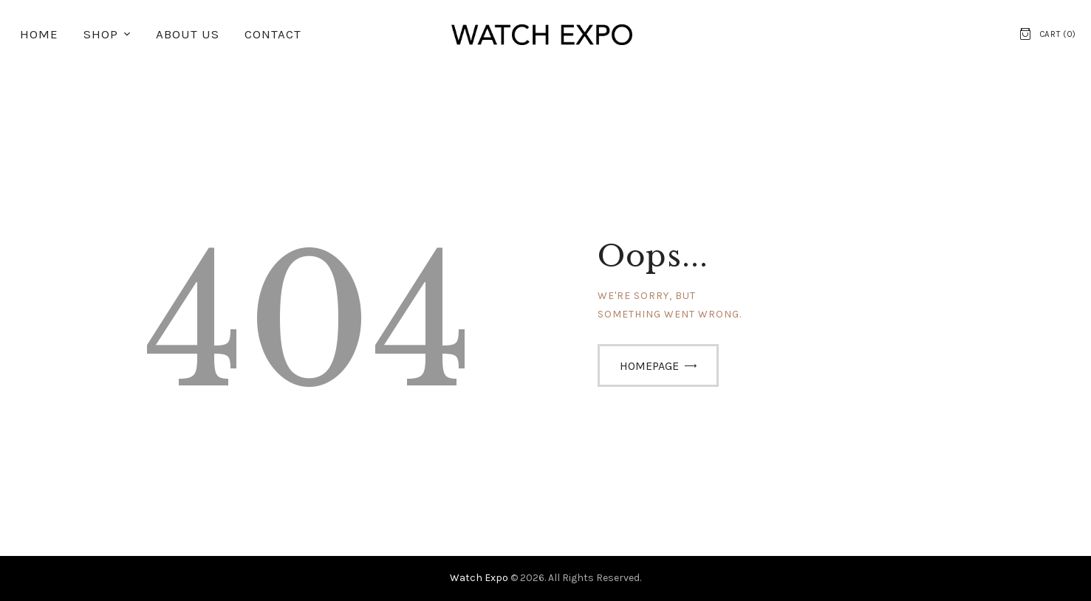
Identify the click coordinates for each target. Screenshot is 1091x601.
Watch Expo (480, 577)
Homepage (649, 366)
